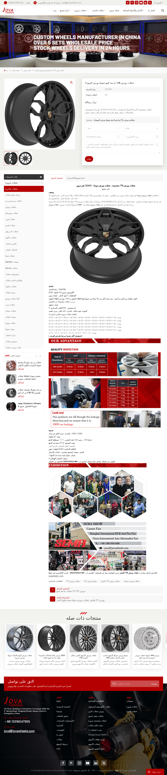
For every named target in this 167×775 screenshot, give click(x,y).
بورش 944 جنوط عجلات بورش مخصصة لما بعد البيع (147, 656)
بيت (54, 10)
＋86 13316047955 (17, 721)
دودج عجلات (10, 292)
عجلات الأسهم (94, 744)
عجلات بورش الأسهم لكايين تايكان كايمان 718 (83, 656)
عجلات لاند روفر (11, 231)
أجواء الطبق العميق (96, 749)
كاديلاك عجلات (11, 250)
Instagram (79, 763)
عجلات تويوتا (10, 323)
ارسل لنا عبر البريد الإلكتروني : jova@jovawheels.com (57, 2)
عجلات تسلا (10, 256)
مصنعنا (59, 711)
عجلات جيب (10, 305)
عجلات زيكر (10, 396)
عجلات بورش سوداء (131, 581)
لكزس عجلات (10, 243)
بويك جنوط (9, 329)
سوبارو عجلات (11, 341)
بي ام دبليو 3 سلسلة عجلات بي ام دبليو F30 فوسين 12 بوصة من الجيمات (29, 474)
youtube (87, 763)
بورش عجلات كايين (96, 711)
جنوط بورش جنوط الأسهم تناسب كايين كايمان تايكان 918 (115, 656)
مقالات (59, 739)
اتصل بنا (151, 10)
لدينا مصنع (64, 10)
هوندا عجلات (10, 317)
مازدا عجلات (10, 335)
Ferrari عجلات (11, 268)
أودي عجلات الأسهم (96, 739)
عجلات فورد (10, 219)
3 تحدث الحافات (95, 730)
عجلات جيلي (10, 408)
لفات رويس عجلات (13, 347)
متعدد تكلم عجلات (95, 725)
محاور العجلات (62, 716)
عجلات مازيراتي (11, 372)
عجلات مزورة (80, 10)
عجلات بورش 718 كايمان (110, 581)
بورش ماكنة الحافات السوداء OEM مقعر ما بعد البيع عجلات (52, 656)
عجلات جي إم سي (12, 366)
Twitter (104, 763)
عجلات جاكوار (11, 237)
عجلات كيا (9, 414)
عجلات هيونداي (11, 390)
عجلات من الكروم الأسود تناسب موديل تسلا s (28, 433)
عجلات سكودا (11, 286)
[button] (40, 425)
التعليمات (60, 730)
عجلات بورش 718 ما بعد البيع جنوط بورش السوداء (114, 120)
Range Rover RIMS (97, 735)
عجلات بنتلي (10, 384)
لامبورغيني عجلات (12, 360)
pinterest (71, 763)
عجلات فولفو (10, 378)
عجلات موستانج (11, 213)
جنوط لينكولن (11, 353)
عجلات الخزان (11, 402)
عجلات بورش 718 (73, 581)
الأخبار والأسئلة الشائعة (132, 10)
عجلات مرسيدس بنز (13, 201)
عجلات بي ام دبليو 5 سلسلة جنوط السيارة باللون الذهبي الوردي (29, 447)
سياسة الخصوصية (105, 770)
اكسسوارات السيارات (65, 720)
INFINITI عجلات (12, 262)
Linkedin (96, 763)
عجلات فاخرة (98, 10)
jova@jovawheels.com (19, 731)
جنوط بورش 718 (90, 581)
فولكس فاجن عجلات (13, 280)
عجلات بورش (27, 70)
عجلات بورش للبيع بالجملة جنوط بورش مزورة (20, 656)
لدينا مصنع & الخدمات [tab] (76, 178)
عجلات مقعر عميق (96, 716)
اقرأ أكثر (21, 438)
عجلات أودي (10, 225)
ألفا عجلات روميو (12, 298)
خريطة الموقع (62, 744)
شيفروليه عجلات (12, 274)
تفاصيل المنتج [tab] (57, 178)
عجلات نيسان (10, 311)
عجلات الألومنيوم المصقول (99, 706)
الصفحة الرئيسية (63, 706)
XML (58, 749)
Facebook (63, 763)
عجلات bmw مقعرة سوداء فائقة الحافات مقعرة (29, 460)
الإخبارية (59, 725)
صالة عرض (114, 10)
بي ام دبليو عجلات (12, 195)
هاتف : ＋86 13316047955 (17, 2)
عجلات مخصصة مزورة (97, 720)
